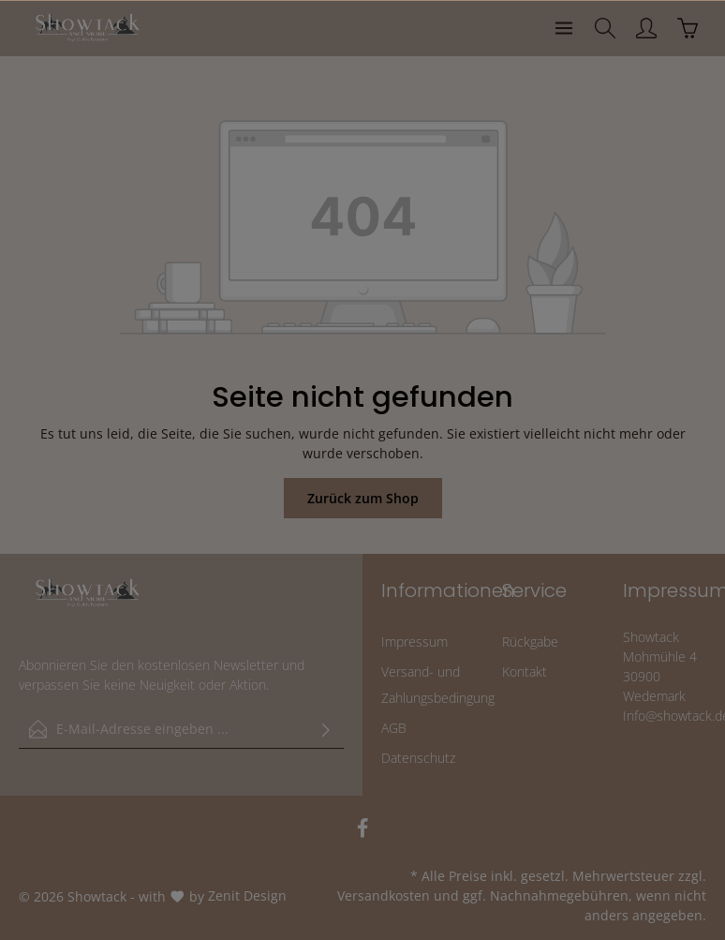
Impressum (414, 641)
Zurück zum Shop (363, 498)
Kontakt (524, 671)
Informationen (448, 590)
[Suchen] (605, 28)
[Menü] (564, 28)
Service (534, 590)
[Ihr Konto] (646, 28)
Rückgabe (530, 641)
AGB (394, 728)
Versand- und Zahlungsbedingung (438, 685)
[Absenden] (326, 729)
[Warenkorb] (687, 28)
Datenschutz (418, 758)
